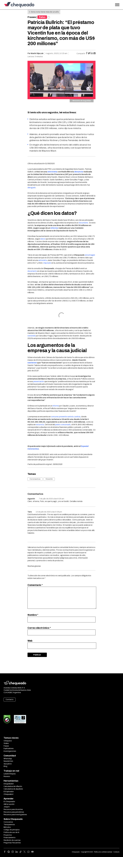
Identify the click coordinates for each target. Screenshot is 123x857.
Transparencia (9, 824)
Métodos (7, 827)
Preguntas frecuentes (12, 843)
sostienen (32, 363)
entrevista (52, 172)
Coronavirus (35, 479)
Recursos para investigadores (15, 814)
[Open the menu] (117, 4)
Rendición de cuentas (12, 840)
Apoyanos (8, 764)
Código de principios (12, 830)
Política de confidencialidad (103, 852)
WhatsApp (8, 759)
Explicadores (9, 748)
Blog (5, 766)
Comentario (35, 585)
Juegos (7, 807)
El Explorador (9, 791)
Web (30, 640)
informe (54, 228)
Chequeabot (8, 794)
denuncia (78, 172)
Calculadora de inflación (13, 786)
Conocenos (8, 822)
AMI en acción (9, 804)
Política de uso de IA (11, 832)
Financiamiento (9, 837)
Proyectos (8, 835)
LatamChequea (9, 774)
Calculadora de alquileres (13, 789)
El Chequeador (9, 801)
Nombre (33, 615)
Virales (6, 743)
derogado (32, 188)
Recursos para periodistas (14, 812)
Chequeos (8, 741)
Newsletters (8, 761)
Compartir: (81, 53)
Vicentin (49, 479)
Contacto (9, 699)
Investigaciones (10, 751)
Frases (32, 17)
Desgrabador (9, 784)
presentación (38, 381)
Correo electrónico (39, 628)
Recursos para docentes (13, 809)
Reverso (7, 776)
